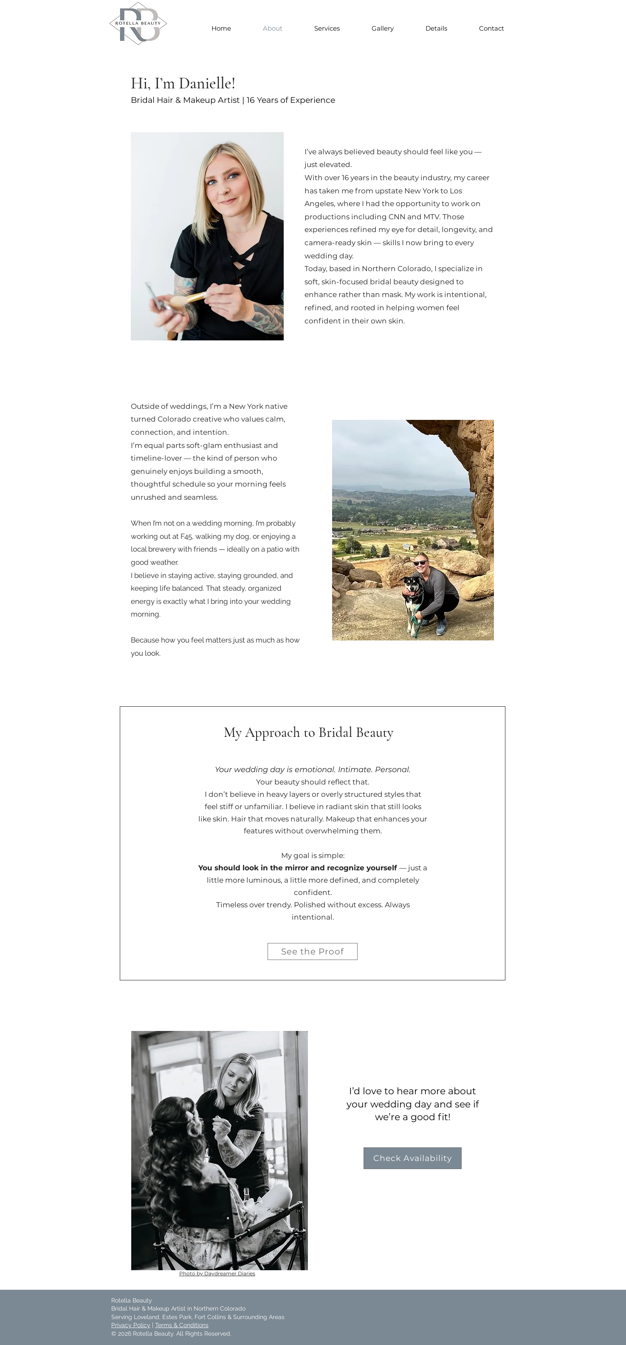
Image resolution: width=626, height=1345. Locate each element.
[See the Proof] (313, 951)
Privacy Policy (130, 1325)
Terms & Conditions (182, 1325)
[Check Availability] (413, 1158)
